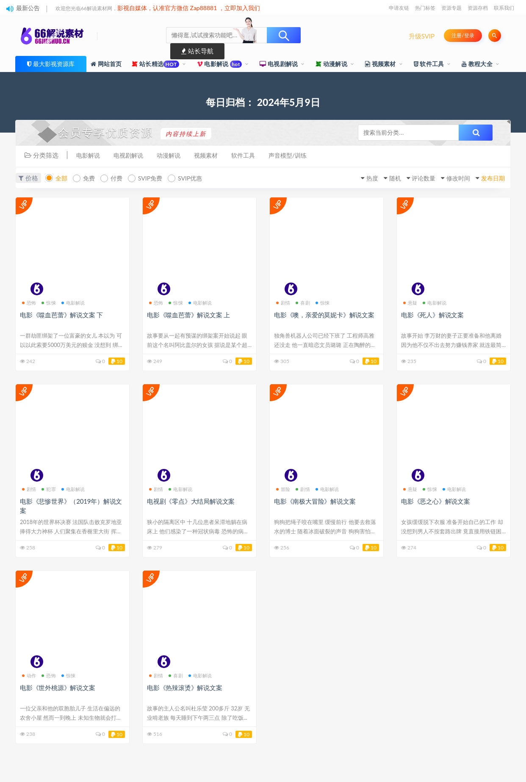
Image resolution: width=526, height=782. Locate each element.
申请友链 (399, 8)
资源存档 (478, 8)
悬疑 (410, 302)
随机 (377, 178)
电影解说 (219, 64)
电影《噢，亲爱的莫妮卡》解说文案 (324, 314)
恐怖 (29, 302)
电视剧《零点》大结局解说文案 (191, 501)
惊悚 (48, 302)
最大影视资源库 (54, 63)
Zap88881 (203, 7)
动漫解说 (331, 64)
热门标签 (425, 8)
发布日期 (489, 178)
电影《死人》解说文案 (432, 314)
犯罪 (48, 489)
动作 (29, 675)
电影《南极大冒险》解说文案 (314, 501)
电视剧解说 (279, 63)
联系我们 (504, 8)
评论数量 (410, 178)
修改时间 (449, 178)
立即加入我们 (242, 7)
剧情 (283, 302)
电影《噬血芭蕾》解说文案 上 (188, 314)
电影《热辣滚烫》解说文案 (184, 687)
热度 (351, 178)
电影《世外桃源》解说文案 (57, 687)
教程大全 (477, 63)
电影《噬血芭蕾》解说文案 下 (61, 314)
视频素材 (380, 63)
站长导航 (197, 51)
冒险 (283, 489)
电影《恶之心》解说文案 (435, 501)
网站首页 (106, 63)
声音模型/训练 (297, 155)
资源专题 (451, 8)
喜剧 (303, 302)
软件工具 (429, 63)
